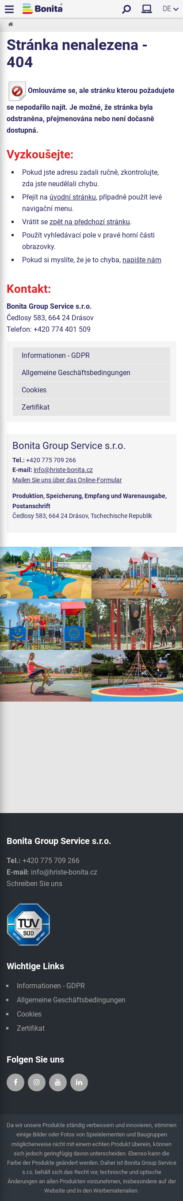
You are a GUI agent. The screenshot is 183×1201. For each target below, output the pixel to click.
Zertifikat (36, 407)
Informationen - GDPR (56, 355)
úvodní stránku (73, 197)
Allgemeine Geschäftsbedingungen (76, 372)
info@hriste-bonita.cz (63, 469)
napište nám (141, 260)
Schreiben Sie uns (34, 883)
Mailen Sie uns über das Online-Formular (67, 479)
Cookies (34, 390)
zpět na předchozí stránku (90, 222)
